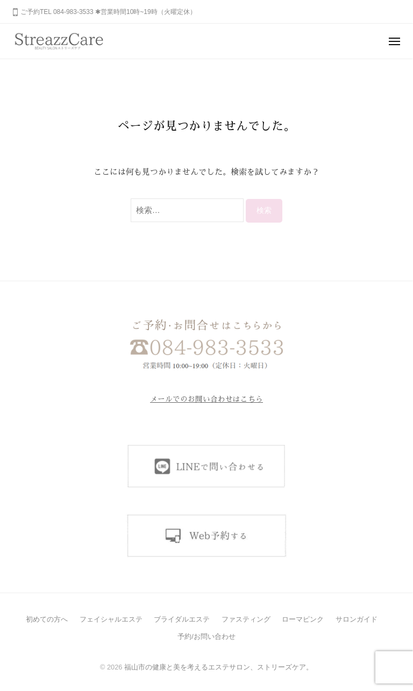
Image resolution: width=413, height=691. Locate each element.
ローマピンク (303, 619)
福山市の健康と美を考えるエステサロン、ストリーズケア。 (218, 667)
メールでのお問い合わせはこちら (206, 399)
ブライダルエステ (182, 619)
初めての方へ (47, 619)
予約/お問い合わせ (206, 636)
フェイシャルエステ (111, 619)
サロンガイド (357, 619)
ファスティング (246, 619)
